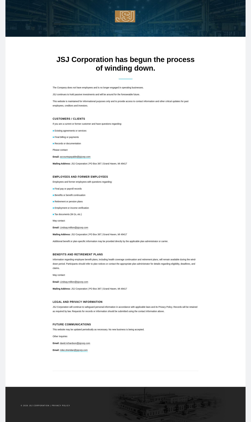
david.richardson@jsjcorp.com (75, 343)
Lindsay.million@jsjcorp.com (74, 227)
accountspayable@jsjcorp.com (75, 156)
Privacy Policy (61, 406)
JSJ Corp (125, 16)
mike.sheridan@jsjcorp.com (74, 350)
